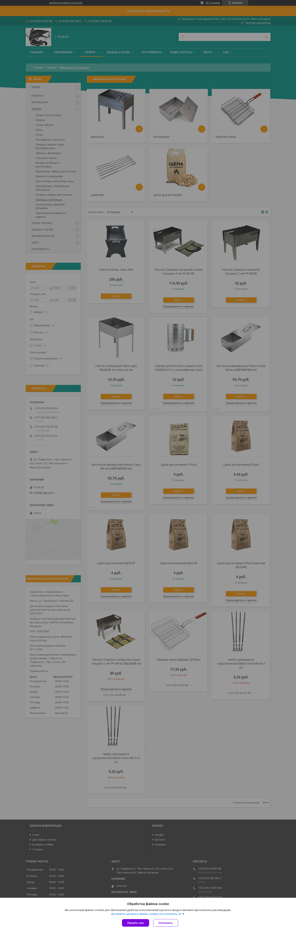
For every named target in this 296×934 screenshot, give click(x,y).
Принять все (135, 922)
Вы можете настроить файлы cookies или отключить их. (146, 913)
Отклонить (166, 922)
